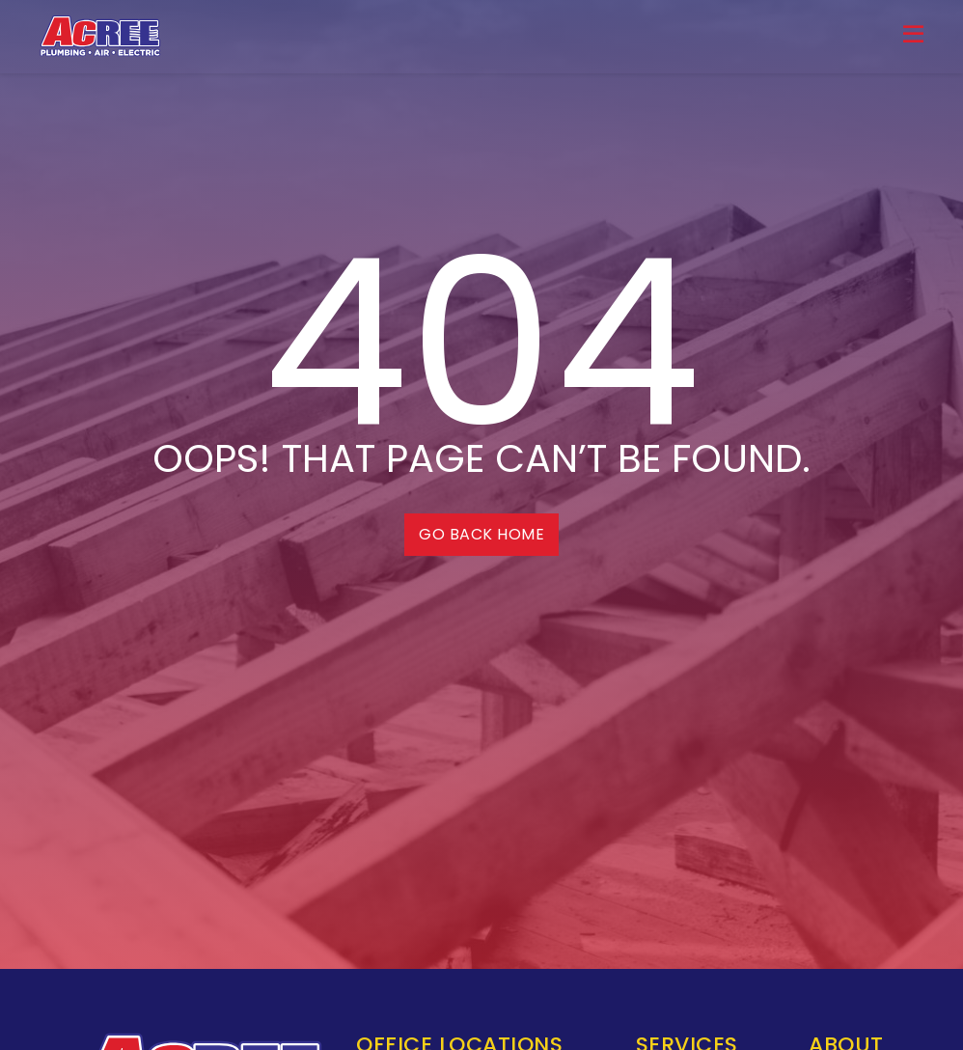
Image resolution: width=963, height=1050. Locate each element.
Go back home (481, 534)
